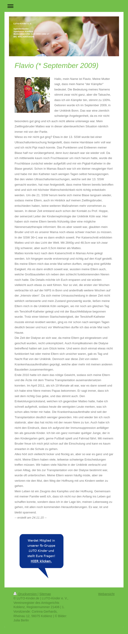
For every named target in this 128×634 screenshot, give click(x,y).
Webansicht (106, 594)
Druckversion (25, 594)
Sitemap (45, 594)
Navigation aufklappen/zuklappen (64, 6)
